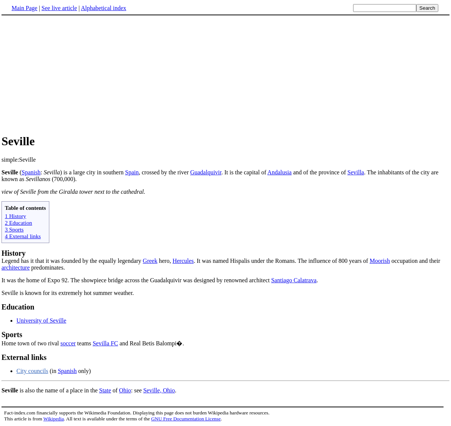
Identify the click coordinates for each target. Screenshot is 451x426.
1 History (15, 216)
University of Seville (41, 320)
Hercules (183, 261)
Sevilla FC (105, 343)
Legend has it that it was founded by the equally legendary (72, 261)
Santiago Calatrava (293, 280)
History (13, 253)
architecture (15, 267)
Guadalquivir (206, 172)
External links (24, 357)
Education (17, 307)
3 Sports (14, 229)
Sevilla (355, 172)
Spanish (31, 172)
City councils (32, 371)
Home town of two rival (225, 338)
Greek (150, 261)
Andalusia (280, 172)
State (105, 390)
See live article (59, 8)
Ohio (125, 390)
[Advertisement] (64, 74)
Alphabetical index (103, 8)
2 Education (18, 223)
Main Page (24, 8)
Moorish (380, 261)
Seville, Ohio (158, 390)
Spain (132, 172)
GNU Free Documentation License (185, 419)
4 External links (23, 236)
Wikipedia (53, 419)
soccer (68, 343)
